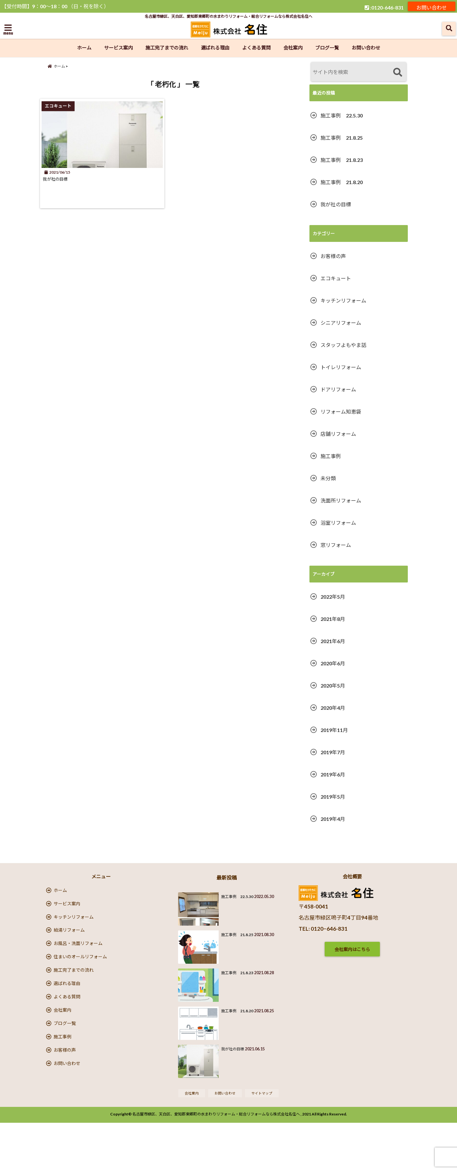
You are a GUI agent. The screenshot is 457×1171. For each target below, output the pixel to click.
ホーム (84, 47)
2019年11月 (334, 730)
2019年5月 (333, 797)
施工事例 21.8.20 (342, 182)
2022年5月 (333, 597)
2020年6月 (333, 663)
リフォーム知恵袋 (341, 412)
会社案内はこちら (352, 949)
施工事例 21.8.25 (342, 138)
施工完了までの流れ (166, 47)
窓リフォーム (336, 545)
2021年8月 (333, 619)
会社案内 (292, 47)
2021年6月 (333, 641)
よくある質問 (256, 47)
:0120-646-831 (384, 6)
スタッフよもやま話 (343, 345)
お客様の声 (333, 256)
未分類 (328, 478)
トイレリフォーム (341, 367)
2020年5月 (333, 685)
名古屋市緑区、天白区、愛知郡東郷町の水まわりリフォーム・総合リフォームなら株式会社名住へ (216, 1162)
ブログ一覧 (327, 47)
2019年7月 (333, 752)
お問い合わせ (431, 6)
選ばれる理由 (215, 47)
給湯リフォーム (69, 944)
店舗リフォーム (338, 434)
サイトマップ (265, 1140)
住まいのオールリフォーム (80, 979)
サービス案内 (118, 47)
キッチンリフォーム (343, 300)
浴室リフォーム (338, 523)
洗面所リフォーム (341, 500)
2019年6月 (333, 774)
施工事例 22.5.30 (342, 115)
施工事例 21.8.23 (342, 160)
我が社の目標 (62, 186)
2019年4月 (333, 819)
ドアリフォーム (338, 389)
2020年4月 (333, 708)
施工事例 (331, 456)
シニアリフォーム (341, 323)
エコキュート (336, 278)
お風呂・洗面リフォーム (78, 962)
